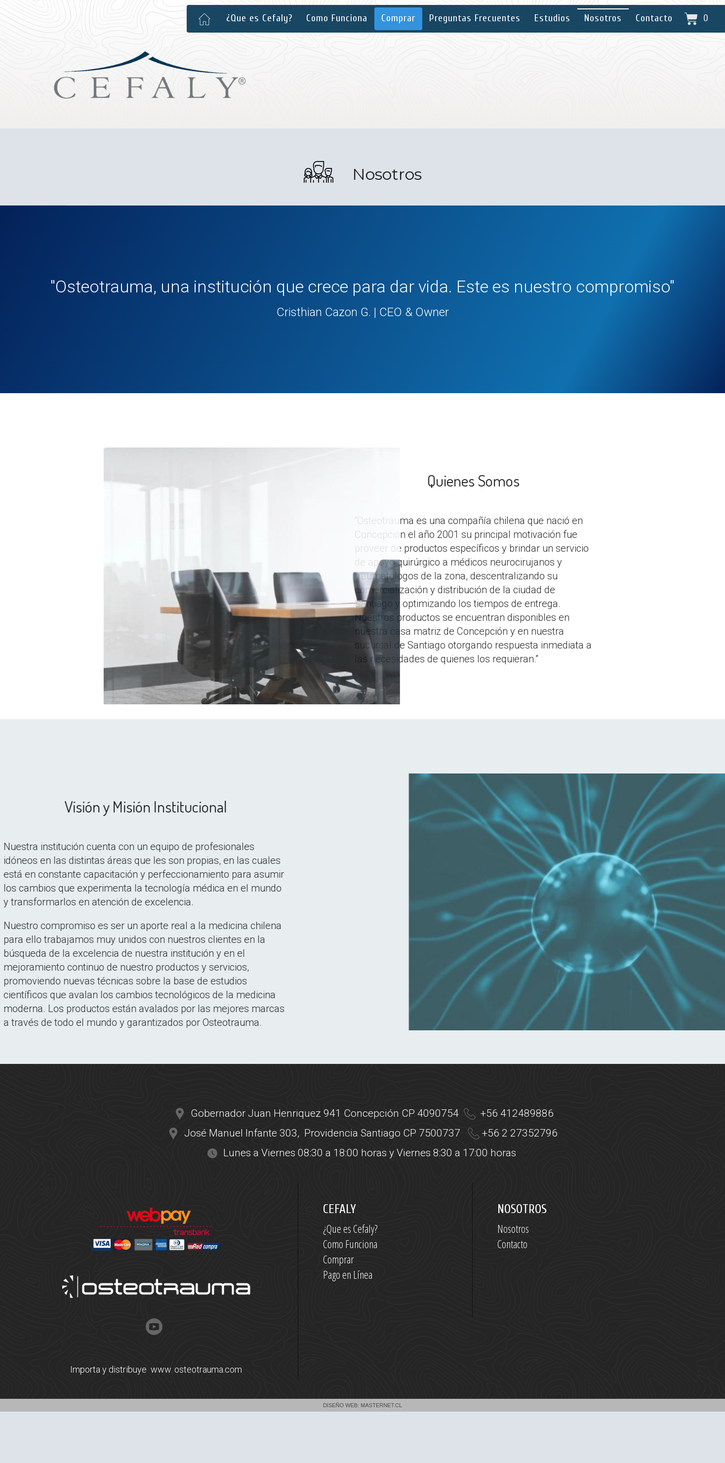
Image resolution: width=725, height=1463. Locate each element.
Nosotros (603, 18)
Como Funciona (336, 18)
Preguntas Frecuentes (475, 18)
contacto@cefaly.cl (566, 49)
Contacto (654, 18)
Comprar (398, 18)
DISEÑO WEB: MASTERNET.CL (362, 1405)
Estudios (552, 18)
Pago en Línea (347, 1274)
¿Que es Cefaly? (259, 18)
